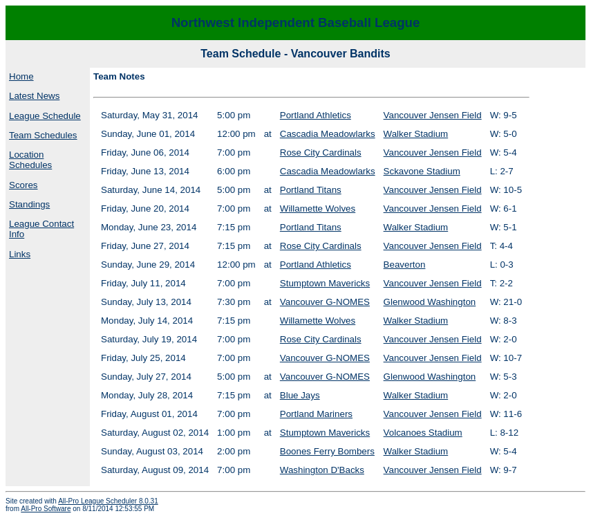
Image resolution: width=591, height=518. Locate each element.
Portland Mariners (316, 414)
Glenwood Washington (430, 302)
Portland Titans (310, 190)
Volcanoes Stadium (423, 432)
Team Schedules (43, 135)
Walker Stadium (416, 134)
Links (19, 254)
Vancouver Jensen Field (433, 115)
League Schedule (45, 116)
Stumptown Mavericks (325, 283)
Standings (29, 204)
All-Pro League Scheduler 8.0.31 (108, 501)
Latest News (34, 96)
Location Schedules (30, 159)
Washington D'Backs (322, 470)
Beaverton (405, 264)
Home (21, 76)
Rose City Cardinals (321, 152)
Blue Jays (300, 395)
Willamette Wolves (317, 208)
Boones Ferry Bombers (327, 451)
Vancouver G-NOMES (325, 302)
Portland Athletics (315, 115)
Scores (23, 185)
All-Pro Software (46, 508)
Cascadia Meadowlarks (327, 134)
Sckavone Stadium (422, 171)
